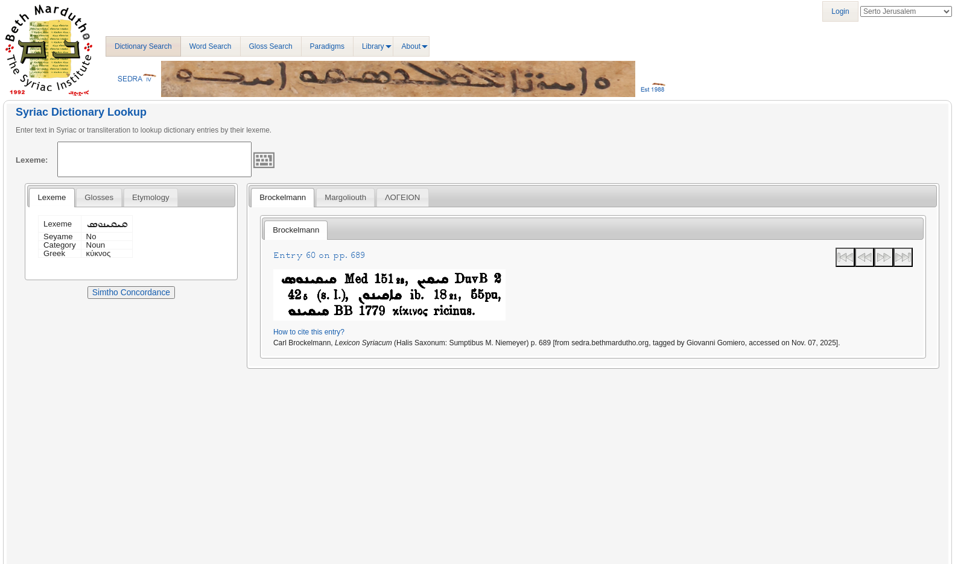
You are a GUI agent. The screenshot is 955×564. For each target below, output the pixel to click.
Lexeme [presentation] (51, 197)
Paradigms (327, 46)
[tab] (51, 197)
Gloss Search (271, 46)
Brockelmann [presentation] (282, 197)
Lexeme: (32, 159)
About (411, 46)
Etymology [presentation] (151, 197)
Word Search (210, 46)
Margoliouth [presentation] (345, 197)
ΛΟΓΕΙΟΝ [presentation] (402, 197)
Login (840, 11)
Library (373, 46)
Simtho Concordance (131, 292)
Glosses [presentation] (98, 197)
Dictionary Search (143, 46)
